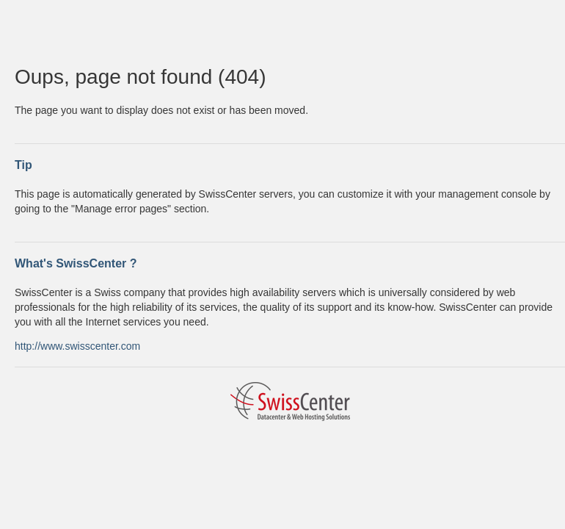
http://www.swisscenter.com (77, 346)
